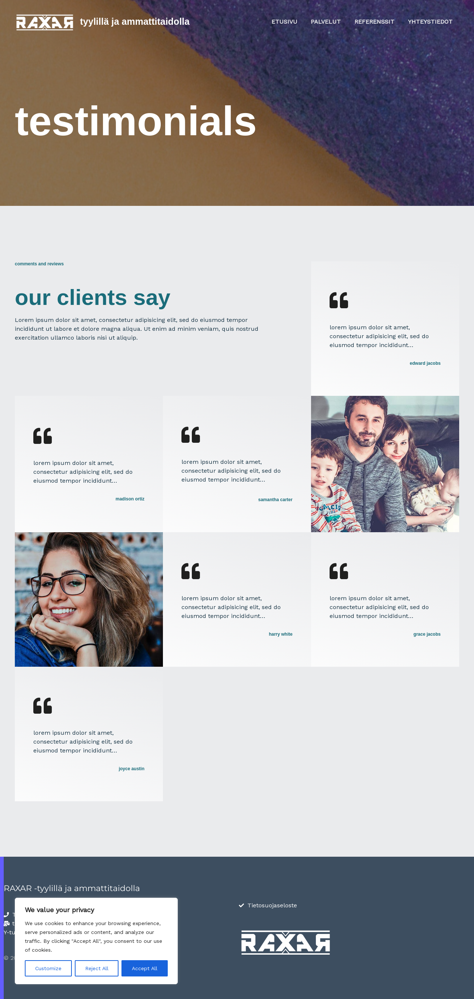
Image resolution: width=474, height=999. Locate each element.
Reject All (97, 968)
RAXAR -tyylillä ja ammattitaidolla (72, 888)
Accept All (144, 968)
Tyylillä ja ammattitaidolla (135, 21)
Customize (48, 968)
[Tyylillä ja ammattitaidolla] (44, 21)
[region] (96, 941)
